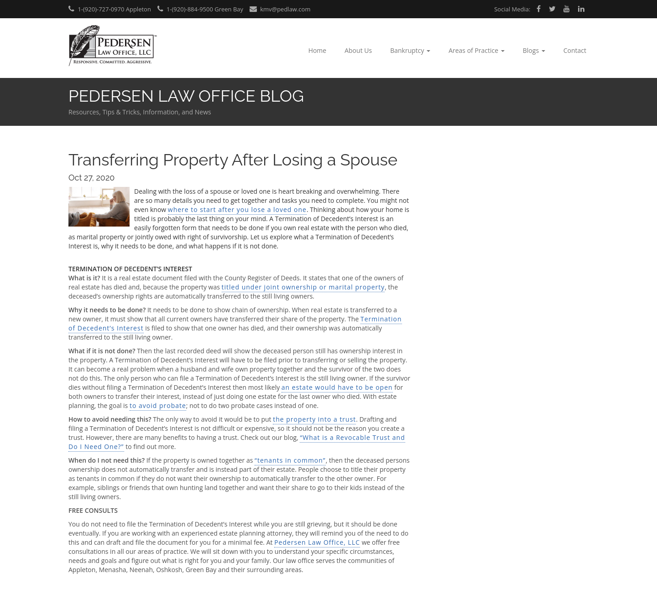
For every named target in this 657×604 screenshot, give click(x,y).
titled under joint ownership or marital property (303, 287)
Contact (574, 50)
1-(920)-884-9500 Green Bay (200, 9)
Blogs (534, 50)
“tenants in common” (290, 460)
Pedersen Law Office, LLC (317, 542)
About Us (358, 50)
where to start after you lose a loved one (237, 209)
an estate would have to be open (337, 387)
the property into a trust (314, 419)
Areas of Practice (476, 50)
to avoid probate (158, 405)
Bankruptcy (410, 50)
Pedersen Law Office (112, 46)
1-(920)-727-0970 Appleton (109, 9)
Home (317, 50)
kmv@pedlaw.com (280, 9)
